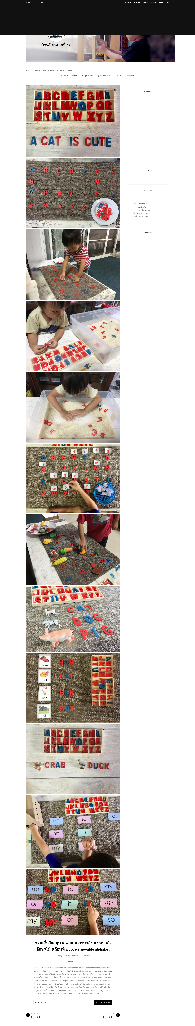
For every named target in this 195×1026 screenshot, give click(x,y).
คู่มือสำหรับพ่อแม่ (104, 76)
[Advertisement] (97, 22)
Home (28, 2)
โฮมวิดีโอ (119, 76)
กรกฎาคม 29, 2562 (64, 956)
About (35, 2)
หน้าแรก (64, 76)
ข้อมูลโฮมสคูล (88, 76)
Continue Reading (103, 1002)
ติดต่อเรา (130, 76)
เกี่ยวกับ (75, 76)
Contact (43, 2)
